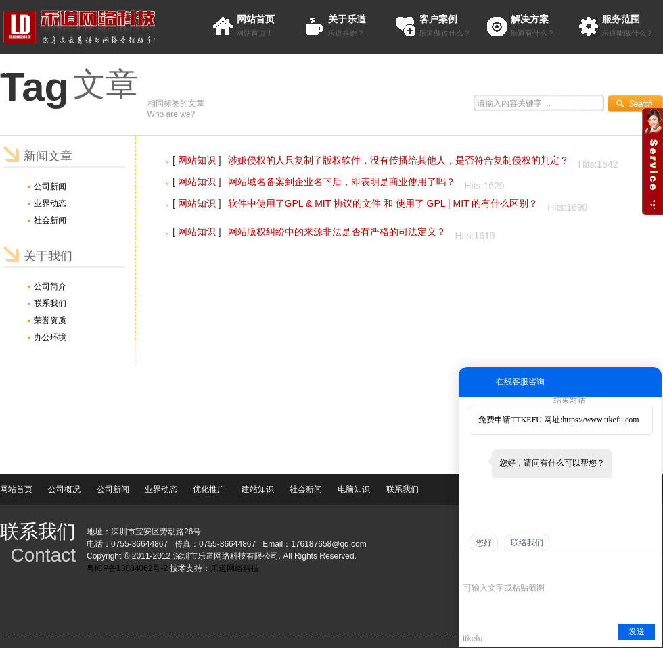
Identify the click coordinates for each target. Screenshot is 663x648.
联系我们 (50, 303)
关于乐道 (347, 19)
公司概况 (64, 489)
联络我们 (527, 542)
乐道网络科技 (234, 568)
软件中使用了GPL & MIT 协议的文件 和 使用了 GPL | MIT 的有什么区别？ (383, 203)
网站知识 (197, 160)
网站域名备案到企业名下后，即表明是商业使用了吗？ (341, 181)
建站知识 (258, 489)
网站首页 (256, 19)
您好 (484, 542)
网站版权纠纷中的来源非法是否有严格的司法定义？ (337, 231)
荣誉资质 (50, 320)
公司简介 (50, 286)
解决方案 (530, 19)
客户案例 (438, 19)
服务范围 (621, 19)
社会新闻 (50, 220)
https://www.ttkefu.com (600, 419)
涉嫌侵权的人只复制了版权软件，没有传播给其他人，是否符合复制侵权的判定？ (398, 160)
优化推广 (209, 489)
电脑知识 (354, 489)
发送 (636, 632)
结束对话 (569, 400)
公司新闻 (50, 186)
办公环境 (50, 337)
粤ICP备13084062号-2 (127, 568)
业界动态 (50, 203)
